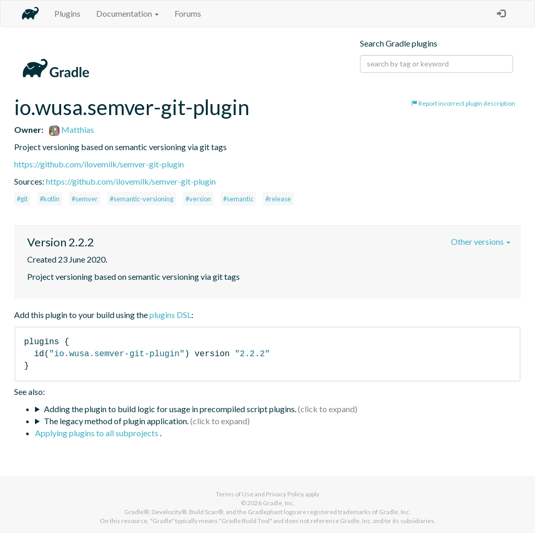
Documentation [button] (127, 13)
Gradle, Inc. (279, 503)
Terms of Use (234, 494)
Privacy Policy (285, 494)
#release (278, 199)
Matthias (71, 129)
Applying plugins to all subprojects (97, 433)
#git (22, 199)
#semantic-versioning (141, 199)
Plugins (67, 13)
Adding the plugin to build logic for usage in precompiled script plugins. (170, 409)
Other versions (480, 241)
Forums (188, 13)
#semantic (238, 199)
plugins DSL (170, 315)
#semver (85, 199)
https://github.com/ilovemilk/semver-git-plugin (99, 164)
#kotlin (50, 199)
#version (198, 199)
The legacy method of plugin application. (116, 421)
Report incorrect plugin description (463, 103)
